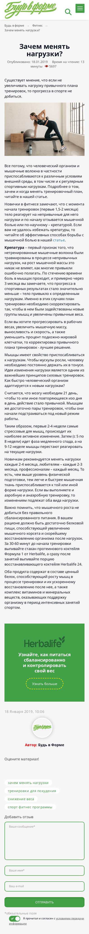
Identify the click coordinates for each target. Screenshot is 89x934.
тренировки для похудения (32, 790)
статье (59, 240)
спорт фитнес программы (30, 807)
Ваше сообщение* (22, 826)
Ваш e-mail (16, 886)
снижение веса (21, 799)
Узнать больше (44, 683)
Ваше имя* (16, 870)
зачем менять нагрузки (28, 782)
